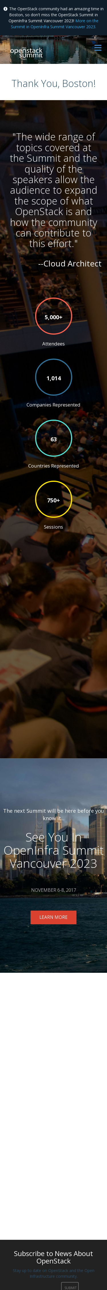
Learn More (53, 917)
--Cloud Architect (70, 263)
